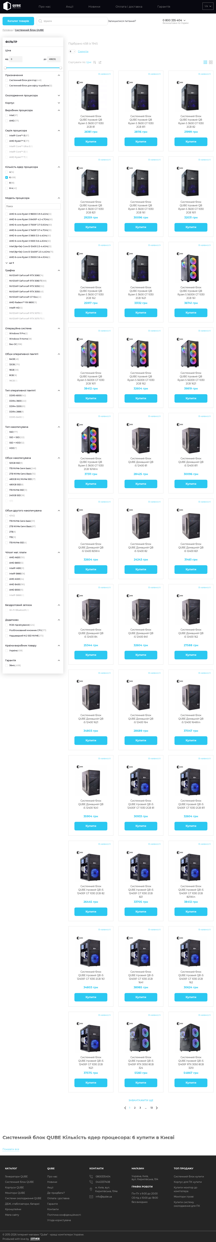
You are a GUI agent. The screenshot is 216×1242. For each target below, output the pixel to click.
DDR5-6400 (14, 417)
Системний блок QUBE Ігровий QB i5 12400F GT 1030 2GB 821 (140, 891)
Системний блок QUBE (19, 1181)
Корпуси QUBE (14, 1187)
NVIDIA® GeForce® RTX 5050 (24, 286)
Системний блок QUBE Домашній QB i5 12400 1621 (90, 719)
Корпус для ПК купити (188, 1181)
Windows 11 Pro (16, 333)
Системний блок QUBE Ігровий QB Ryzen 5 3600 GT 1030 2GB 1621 (141, 292)
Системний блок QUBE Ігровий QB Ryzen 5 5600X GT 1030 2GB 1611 (90, 378)
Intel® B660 (15, 573)
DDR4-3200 (15, 406)
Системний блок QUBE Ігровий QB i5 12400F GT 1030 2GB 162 (191, 977)
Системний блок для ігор (23, 80)
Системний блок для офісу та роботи (28, 85)
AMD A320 (14, 579)
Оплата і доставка (129, 6)
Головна (8, 30)
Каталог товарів (18, 21)
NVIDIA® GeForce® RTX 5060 (24, 275)
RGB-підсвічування (20, 625)
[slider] (5, 68)
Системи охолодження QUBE (23, 1198)
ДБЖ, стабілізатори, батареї (22, 1203)
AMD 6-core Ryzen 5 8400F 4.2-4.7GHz (29, 219)
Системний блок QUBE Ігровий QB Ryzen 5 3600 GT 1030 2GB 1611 (191, 207)
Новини (94, 6)
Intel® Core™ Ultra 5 (19, 146)
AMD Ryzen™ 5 (17, 141)
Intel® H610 (14, 568)
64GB (12, 359)
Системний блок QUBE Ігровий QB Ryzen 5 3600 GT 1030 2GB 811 (141, 121)
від (6, 59)
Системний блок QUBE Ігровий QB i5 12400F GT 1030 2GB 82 (90, 890)
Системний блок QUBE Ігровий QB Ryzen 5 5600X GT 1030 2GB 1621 (191, 378)
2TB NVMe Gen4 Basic (20, 473)
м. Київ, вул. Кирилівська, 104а (103, 1189)
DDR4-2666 (14, 411)
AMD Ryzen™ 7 (16, 157)
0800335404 (99, 1176)
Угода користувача (59, 1220)
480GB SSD (14, 484)
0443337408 (99, 1182)
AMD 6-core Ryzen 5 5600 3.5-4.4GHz (28, 235)
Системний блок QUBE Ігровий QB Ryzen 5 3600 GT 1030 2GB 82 (191, 121)
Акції (69, 6)
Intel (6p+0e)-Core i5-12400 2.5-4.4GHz (28, 246)
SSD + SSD (14, 437)
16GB (12, 370)
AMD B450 (15, 584)
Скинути (83, 51)
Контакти (53, 1209)
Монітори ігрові (184, 1196)
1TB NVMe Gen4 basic (20, 468)
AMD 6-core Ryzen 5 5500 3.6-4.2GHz (28, 241)
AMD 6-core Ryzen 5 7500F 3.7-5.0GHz (28, 225)
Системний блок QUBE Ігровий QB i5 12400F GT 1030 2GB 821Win (191, 891)
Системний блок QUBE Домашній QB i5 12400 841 (140, 633)
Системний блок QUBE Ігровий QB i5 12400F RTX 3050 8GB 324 (141, 1062)
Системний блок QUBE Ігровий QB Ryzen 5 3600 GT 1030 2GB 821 (91, 207)
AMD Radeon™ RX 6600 (21, 302)
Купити (91, 141)
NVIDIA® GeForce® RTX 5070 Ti (25, 318)
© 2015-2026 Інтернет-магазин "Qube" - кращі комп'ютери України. (43, 1234)
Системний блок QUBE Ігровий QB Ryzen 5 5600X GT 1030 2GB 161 (191, 292)
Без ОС (13, 344)
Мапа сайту (12, 1214)
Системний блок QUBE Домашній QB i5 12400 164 (140, 719)
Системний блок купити (189, 1176)
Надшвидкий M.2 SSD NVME (24, 635)
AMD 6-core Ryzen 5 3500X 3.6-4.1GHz (27, 257)
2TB (10, 532)
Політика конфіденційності (64, 1214)
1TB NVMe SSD (16, 490)
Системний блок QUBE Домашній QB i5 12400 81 (140, 462)
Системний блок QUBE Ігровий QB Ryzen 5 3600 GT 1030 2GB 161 (141, 207)
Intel (11, 115)
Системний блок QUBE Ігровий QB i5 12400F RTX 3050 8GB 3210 (191, 1062)
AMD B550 (14, 590)
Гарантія (163, 6)
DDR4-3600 (15, 401)
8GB (11, 375)
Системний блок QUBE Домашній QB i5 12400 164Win (191, 719)
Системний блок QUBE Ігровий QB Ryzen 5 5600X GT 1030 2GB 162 (140, 378)
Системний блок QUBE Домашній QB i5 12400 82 (140, 547)
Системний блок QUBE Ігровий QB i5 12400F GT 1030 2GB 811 (191, 804)
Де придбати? (56, 1192)
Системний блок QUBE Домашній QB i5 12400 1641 (90, 804)
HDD (11, 448)
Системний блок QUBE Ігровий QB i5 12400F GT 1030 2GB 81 (140, 804)
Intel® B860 (14, 595)
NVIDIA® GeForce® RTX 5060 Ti (26, 281)
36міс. (13, 665)
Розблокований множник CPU (25, 630)
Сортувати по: (77, 62)
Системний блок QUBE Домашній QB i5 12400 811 (191, 462)
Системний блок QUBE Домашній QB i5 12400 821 (191, 547)
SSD (11, 432)
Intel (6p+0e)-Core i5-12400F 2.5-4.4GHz (29, 251)
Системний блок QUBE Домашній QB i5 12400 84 (90, 633)
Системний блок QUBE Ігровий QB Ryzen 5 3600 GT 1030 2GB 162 (91, 292)
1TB (10, 537)
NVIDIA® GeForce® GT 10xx (23, 297)
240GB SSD (15, 495)
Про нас (45, 6)
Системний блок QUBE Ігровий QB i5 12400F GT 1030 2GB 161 (91, 975)
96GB (11, 380)
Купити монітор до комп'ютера (185, 1189)
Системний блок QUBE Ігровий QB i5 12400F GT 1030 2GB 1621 (90, 1062)
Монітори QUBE (15, 1192)
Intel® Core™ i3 (16, 151)
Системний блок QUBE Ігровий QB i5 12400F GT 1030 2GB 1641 (140, 977)
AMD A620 (15, 557)
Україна (14, 650)
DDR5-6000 (15, 395)
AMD (12, 120)
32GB (12, 364)
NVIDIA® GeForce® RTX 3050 (24, 291)
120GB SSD (14, 463)
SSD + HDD (14, 442)
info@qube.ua (100, 1196)
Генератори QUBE (16, 1176)
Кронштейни (13, 1209)
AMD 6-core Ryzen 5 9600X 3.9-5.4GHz (28, 214)
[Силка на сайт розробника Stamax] (34, 1239)
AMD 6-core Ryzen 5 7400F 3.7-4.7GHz (28, 230)
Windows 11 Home (18, 339)
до (45, 59)
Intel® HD (14, 307)
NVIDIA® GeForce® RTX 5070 (23, 313)
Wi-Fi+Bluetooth (17, 610)
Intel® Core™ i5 (17, 135)
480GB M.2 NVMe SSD (20, 479)
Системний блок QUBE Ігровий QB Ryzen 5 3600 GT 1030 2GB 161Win (91, 463)
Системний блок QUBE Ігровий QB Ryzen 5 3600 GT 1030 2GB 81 (91, 121)
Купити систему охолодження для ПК (187, 1204)
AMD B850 (14, 563)
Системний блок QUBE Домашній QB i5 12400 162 (191, 633)
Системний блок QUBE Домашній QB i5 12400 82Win (90, 547)
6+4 (11, 188)
